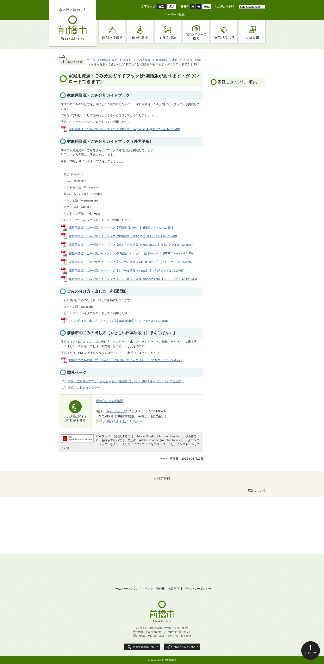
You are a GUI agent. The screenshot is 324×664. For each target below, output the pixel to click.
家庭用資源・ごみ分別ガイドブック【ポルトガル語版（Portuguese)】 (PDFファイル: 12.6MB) (131, 244)
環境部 (127, 60)
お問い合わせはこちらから (123, 421)
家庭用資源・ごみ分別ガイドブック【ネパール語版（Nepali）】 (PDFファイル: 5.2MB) (126, 270)
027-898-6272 (116, 411)
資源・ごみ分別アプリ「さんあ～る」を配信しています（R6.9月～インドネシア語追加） (126, 381)
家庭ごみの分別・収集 (186, 60)
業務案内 (161, 60)
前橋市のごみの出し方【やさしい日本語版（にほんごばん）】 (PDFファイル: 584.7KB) (126, 360)
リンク (148, 588)
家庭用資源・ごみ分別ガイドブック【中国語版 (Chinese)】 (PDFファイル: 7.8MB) (123, 236)
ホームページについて (126, 588)
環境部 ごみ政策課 (109, 401)
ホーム (91, 60)
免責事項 (174, 588)
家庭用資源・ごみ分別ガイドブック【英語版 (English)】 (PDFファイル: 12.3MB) (122, 227)
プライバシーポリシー (197, 588)
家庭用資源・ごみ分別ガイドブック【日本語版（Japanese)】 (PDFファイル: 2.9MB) (124, 129)
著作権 (160, 588)
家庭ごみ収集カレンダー (84, 387)
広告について (256, 490)
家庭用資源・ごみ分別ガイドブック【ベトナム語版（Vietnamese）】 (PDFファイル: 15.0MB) (130, 261)
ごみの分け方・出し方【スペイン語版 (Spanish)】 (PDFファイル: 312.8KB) (118, 320)
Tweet (163, 458)
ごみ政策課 (143, 60)
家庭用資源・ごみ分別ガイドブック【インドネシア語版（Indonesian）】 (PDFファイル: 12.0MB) (133, 279)
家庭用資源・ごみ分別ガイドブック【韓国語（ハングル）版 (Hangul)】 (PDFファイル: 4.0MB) (131, 253)
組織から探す (226, 6)
